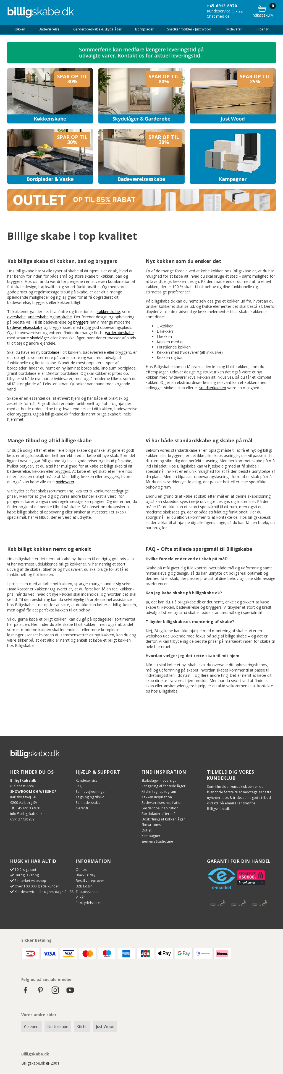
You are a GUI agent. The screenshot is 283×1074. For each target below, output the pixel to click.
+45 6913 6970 (222, 5)
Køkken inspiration (157, 797)
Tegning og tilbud (90, 797)
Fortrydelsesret (88, 902)
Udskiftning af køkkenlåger (163, 819)
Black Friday (86, 875)
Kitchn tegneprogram (159, 791)
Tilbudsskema (87, 891)
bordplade (50, 352)
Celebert (31, 1026)
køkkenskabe (108, 311)
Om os (81, 869)
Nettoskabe (57, 1026)
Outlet (147, 830)
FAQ (79, 786)
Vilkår (80, 897)
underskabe (38, 316)
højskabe (64, 316)
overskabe (16, 316)
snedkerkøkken (212, 387)
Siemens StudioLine (157, 841)
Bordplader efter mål (159, 813)
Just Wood (105, 1026)
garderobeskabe (119, 332)
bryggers (81, 322)
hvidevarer (65, 481)
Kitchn (82, 1026)
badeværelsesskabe (25, 327)
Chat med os (218, 16)
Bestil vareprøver (90, 880)
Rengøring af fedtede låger (164, 786)
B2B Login (84, 886)
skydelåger (39, 337)
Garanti (82, 808)
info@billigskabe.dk (26, 813)
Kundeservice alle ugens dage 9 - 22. (44, 891)
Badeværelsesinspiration (162, 802)
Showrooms (151, 824)
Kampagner (151, 835)
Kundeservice (87, 780)
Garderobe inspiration (160, 808)
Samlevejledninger (91, 791)
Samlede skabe (88, 802)
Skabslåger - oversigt (159, 780)
